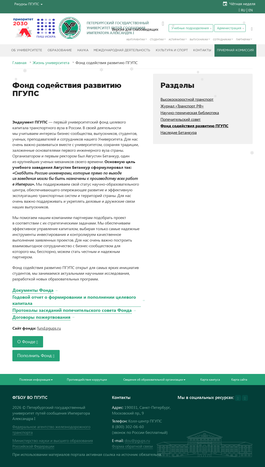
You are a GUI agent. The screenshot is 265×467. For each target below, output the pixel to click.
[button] (28, 3)
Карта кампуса (210, 379)
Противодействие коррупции (87, 379)
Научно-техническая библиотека (189, 112)
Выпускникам (199, 39)
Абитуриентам (135, 39)
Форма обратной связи (132, 446)
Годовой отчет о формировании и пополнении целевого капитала (76, 300)
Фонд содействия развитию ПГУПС (194, 125)
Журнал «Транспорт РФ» (182, 105)
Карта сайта (239, 379)
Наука (82, 50)
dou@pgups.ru (137, 440)
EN (250, 10)
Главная (19, 62)
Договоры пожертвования (41, 317)
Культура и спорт (172, 50)
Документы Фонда (32, 290)
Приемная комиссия (235, 50)
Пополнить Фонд (36, 355)
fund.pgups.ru (49, 328)
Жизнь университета (51, 62)
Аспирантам (177, 39)
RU (243, 10)
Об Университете (26, 50)
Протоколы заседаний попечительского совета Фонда (72, 310)
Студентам (157, 39)
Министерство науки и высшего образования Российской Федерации (52, 443)
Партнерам (243, 39)
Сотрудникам (222, 39)
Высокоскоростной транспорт (186, 99)
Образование (60, 50)
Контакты (202, 50)
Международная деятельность (122, 50)
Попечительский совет (180, 119)
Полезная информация (36, 379)
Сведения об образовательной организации (154, 379)
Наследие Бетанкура (178, 132)
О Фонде (27, 341)
